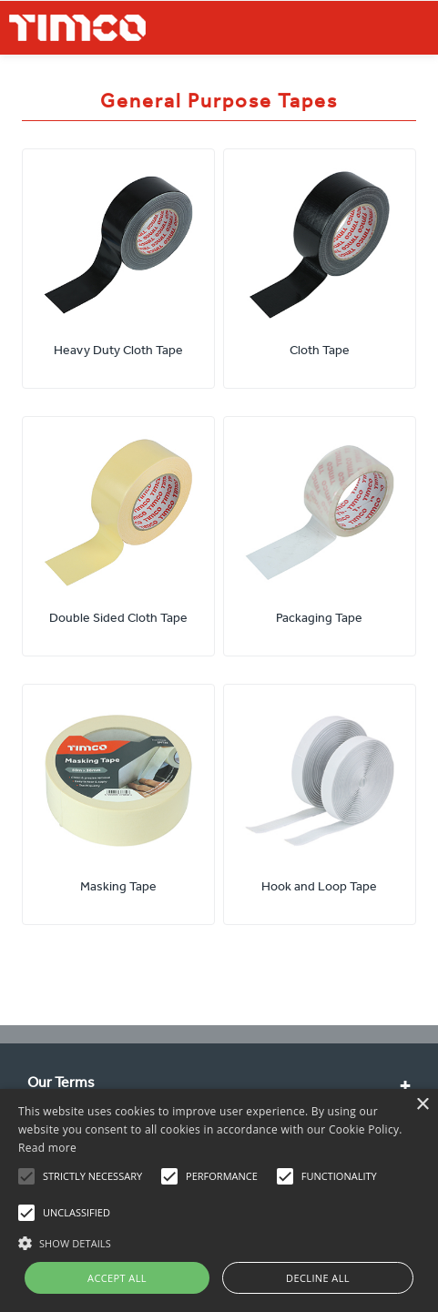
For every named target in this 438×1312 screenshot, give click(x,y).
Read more (47, 1147)
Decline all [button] (318, 1278)
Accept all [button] (117, 1278)
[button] (219, 1241)
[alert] (219, 1200)
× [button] (422, 1105)
